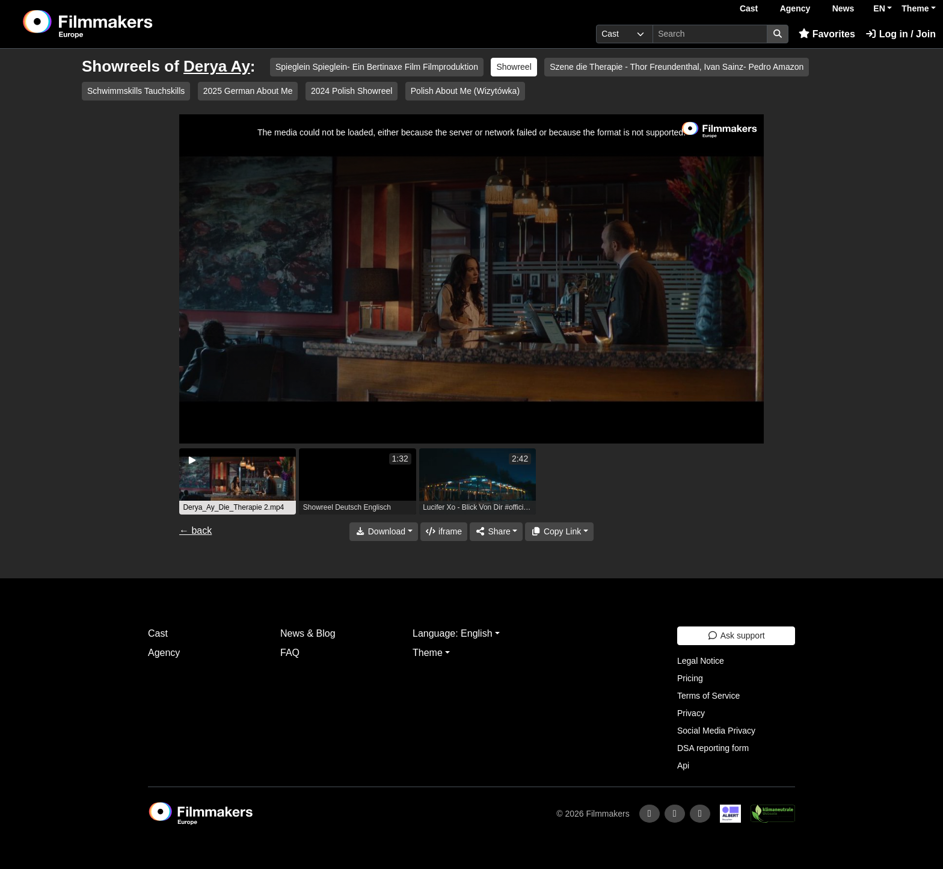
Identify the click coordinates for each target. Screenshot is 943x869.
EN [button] (879, 8)
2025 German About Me (248, 91)
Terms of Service (708, 695)
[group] (237, 481)
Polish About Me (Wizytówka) (465, 91)
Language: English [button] (453, 633)
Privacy (691, 713)
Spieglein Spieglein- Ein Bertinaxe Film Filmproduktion (376, 67)
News (843, 8)
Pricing (690, 678)
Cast (749, 8)
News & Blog (308, 633)
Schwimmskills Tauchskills (136, 91)
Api (683, 765)
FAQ (289, 653)
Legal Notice (700, 661)
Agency (795, 8)
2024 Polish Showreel (351, 91)
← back (195, 530)
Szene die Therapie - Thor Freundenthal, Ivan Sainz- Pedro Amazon (676, 67)
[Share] (496, 531)
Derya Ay (216, 66)
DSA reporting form (713, 748)
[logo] (118, 24)
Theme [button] (915, 8)
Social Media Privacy (716, 730)
